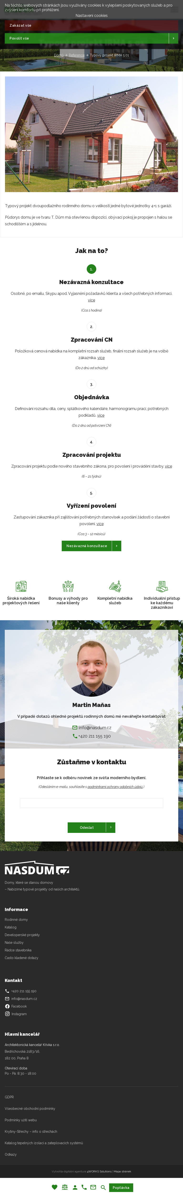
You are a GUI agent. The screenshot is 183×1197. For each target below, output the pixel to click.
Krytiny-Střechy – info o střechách (31, 1131)
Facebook (16, 1006)
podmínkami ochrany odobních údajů (115, 787)
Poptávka (121, 1188)
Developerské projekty (22, 935)
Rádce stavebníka (18, 950)
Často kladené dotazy (21, 958)
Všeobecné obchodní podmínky (30, 1109)
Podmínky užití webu (21, 1120)
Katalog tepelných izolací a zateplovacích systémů (44, 1143)
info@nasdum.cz (95, 727)
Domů (59, 55)
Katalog (11, 927)
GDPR (9, 1097)
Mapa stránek (122, 1171)
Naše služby (14, 942)
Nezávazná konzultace (86, 546)
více (91, 300)
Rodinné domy (16, 920)
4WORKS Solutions (99, 1171)
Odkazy (11, 1154)
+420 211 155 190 (94, 736)
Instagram (16, 1014)
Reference (77, 55)
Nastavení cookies (92, 14)
